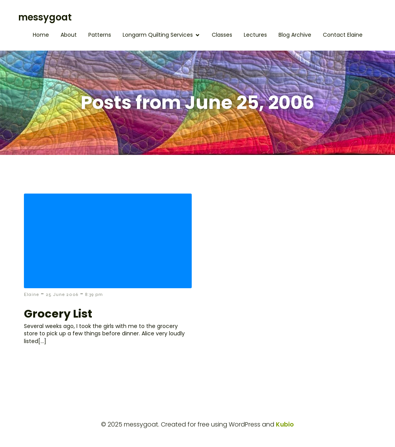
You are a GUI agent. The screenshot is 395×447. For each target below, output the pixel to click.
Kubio (285, 424)
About (69, 35)
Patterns (99, 35)
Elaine (31, 294)
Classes (222, 35)
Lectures (255, 35)
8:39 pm (94, 294)
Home (41, 35)
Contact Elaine (343, 35)
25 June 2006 (62, 294)
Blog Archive (295, 35)
